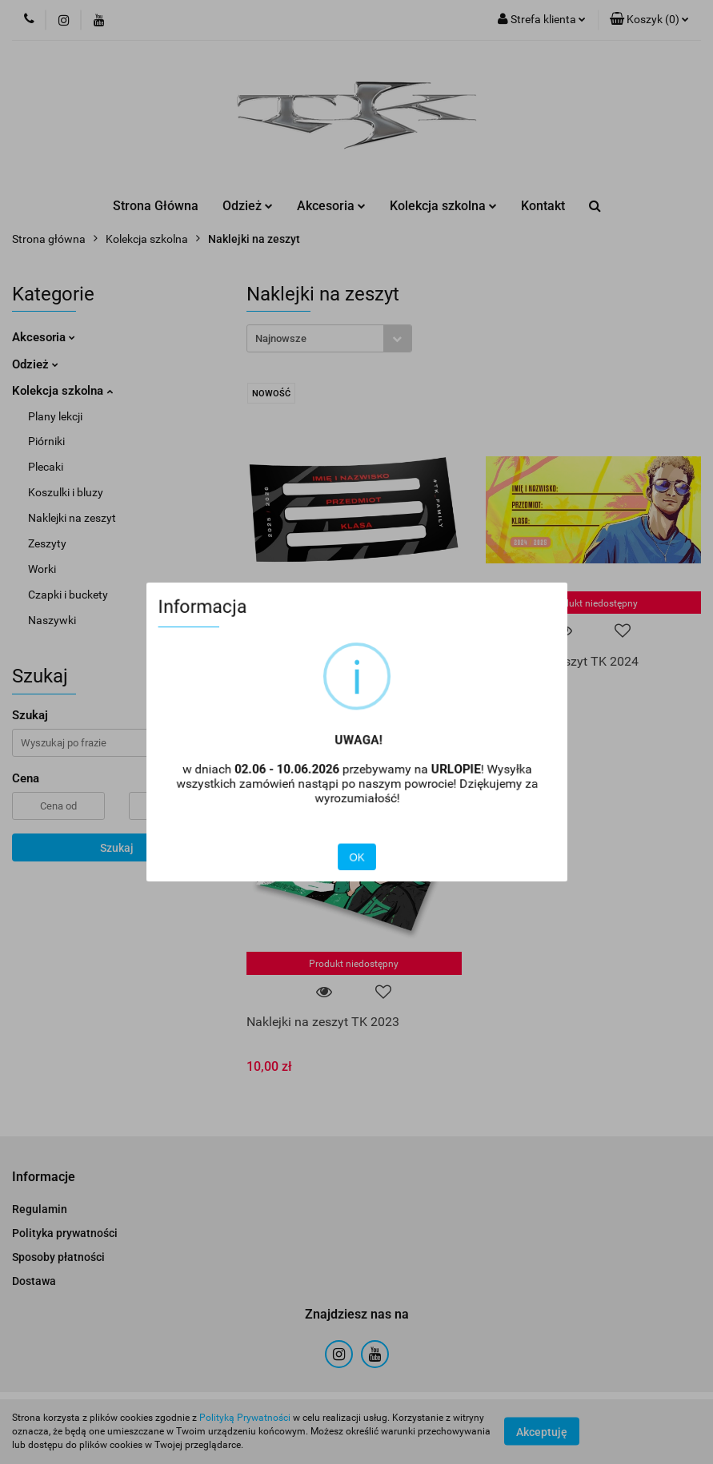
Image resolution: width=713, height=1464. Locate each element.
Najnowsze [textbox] (280, 338)
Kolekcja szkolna (443, 205)
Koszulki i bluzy (65, 492)
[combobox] (329, 338)
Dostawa (34, 1281)
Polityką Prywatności (244, 1417)
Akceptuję (541, 1432)
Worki (42, 569)
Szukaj (117, 847)
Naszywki (52, 620)
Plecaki (45, 466)
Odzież (247, 205)
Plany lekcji (55, 416)
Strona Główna (155, 205)
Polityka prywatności (65, 1233)
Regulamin (39, 1209)
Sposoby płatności (58, 1257)
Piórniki (46, 441)
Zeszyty (47, 543)
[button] (649, 20)
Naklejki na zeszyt (72, 517)
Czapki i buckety (68, 594)
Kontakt (543, 205)
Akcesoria (331, 205)
